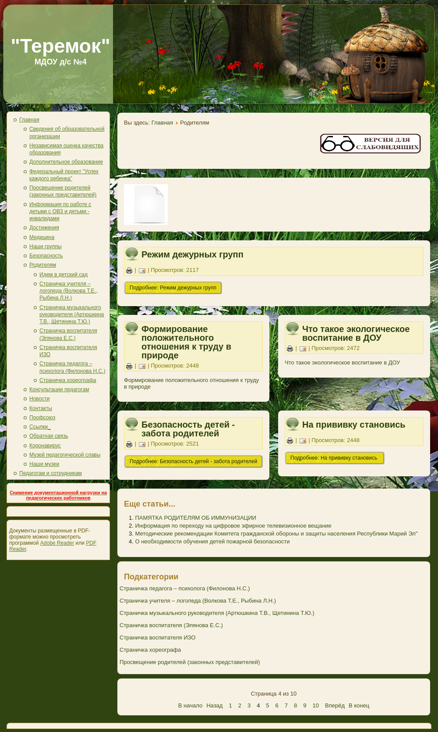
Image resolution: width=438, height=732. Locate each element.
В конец (359, 705)
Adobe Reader (57, 543)
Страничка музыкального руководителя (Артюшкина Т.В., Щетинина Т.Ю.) (71, 314)
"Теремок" (60, 46)
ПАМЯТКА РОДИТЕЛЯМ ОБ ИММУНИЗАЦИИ (195, 517)
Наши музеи (44, 464)
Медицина (41, 237)
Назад (214, 705)
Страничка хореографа (67, 380)
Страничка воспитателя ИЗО (157, 637)
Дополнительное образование (66, 162)
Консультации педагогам (59, 389)
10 (316, 705)
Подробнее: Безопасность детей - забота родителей (193, 461)
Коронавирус (45, 446)
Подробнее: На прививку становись (334, 458)
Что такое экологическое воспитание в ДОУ (356, 333)
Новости (39, 399)
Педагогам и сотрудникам (50, 473)
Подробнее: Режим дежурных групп (173, 288)
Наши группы (45, 246)
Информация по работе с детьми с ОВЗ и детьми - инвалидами (60, 211)
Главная (29, 120)
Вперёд (335, 705)
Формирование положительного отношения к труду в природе (186, 342)
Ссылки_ (40, 427)
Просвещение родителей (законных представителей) (190, 662)
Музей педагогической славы (64, 455)
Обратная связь (48, 436)
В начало (190, 705)
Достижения (44, 228)
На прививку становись (354, 424)
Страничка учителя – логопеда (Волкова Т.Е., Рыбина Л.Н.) (68, 291)
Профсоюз (42, 417)
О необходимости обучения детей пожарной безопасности (212, 541)
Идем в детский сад (63, 274)
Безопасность (46, 256)
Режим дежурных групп (192, 254)
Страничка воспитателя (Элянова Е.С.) (171, 625)
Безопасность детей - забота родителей (188, 429)
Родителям (42, 265)
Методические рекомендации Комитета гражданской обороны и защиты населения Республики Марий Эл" (276, 533)
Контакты (40, 408)
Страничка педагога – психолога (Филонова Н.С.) (185, 588)
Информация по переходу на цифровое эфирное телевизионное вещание (233, 525)
